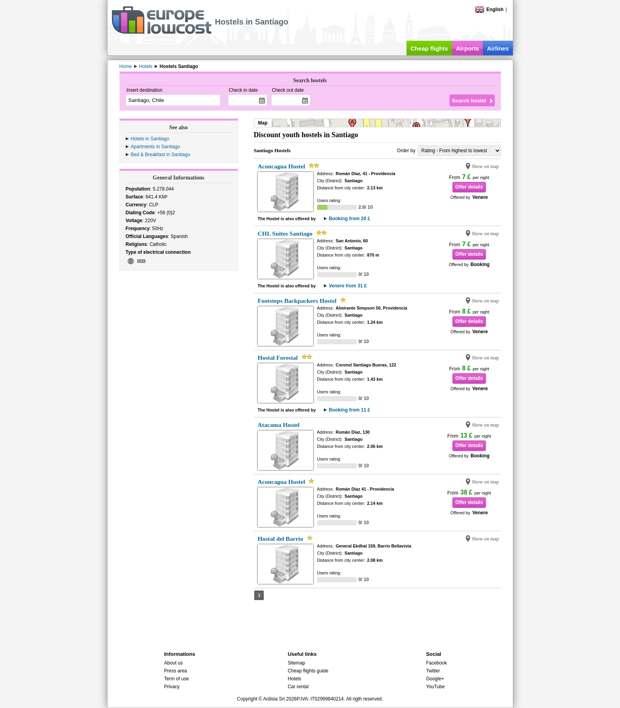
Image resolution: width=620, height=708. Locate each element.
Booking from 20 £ (349, 218)
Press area (175, 671)
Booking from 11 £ (349, 410)
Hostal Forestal (278, 357)
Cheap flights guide (308, 671)
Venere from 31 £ (348, 286)
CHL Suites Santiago (285, 233)
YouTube (435, 686)
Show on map (485, 166)
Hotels (294, 679)
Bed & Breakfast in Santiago (160, 154)
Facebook (436, 663)
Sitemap (296, 663)
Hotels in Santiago (150, 139)
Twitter (433, 671)
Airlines (497, 48)
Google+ (435, 679)
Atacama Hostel (279, 424)
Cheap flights (429, 48)
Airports (467, 48)
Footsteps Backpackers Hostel (297, 300)
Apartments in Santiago (155, 146)
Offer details (469, 187)
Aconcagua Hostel (281, 166)
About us (173, 663)
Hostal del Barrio (280, 538)
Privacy (172, 686)
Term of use (176, 679)
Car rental (298, 686)
